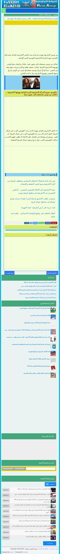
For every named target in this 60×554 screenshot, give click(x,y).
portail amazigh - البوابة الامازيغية (48, 549)
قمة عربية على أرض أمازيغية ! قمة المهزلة (38, 207)
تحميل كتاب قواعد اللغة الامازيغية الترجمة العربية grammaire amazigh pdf (31, 344)
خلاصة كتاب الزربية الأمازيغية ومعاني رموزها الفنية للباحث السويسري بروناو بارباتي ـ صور (27, 330)
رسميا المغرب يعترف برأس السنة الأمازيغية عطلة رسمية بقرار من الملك (37, 293)
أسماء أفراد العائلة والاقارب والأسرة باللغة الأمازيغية (36, 373)
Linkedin (27, 223)
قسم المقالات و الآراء (45, 14)
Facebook (47, 223)
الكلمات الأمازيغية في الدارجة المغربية (40, 315)
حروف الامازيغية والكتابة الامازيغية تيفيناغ (39, 359)
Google (25, 552)
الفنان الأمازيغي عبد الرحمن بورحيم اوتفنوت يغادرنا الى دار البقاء (40, 282)
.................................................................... (46, 284)
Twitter (35, 223)
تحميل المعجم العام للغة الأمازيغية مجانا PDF (38, 366)
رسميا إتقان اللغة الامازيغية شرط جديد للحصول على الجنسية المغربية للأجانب (36, 290)
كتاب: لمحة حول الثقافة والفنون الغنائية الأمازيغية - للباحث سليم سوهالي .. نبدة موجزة (28, 337)
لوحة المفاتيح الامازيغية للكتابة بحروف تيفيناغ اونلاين (37, 322)
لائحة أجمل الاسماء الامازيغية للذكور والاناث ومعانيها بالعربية (35, 308)
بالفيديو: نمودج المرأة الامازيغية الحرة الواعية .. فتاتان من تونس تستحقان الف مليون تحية (32, 18)
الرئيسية (55, 14)
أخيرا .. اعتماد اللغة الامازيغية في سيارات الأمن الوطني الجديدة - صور (38, 286)
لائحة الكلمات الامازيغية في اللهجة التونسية (39, 351)
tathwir (12, 552)
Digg (31, 223)
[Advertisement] (31, 38)
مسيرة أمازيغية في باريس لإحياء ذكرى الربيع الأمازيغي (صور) (40, 297)
